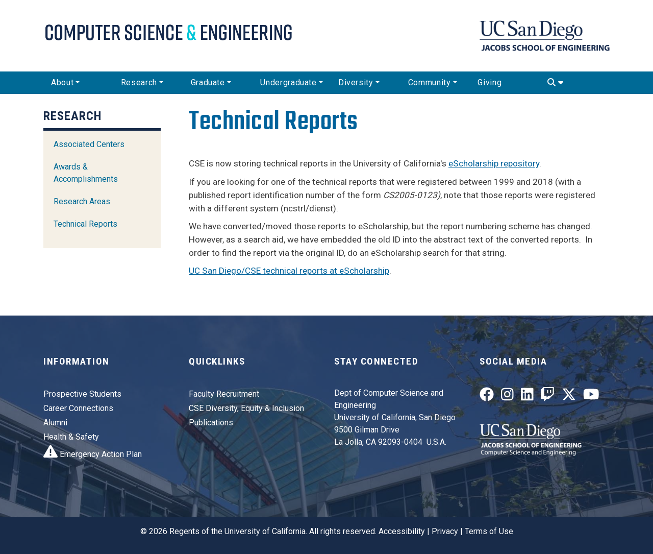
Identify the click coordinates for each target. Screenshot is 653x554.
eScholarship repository (493, 163)
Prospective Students (82, 394)
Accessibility (402, 531)
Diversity (355, 82)
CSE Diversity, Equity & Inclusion (246, 408)
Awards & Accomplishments (86, 173)
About (62, 82)
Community (429, 82)
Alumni (55, 422)
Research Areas (82, 201)
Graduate (208, 82)
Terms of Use (489, 531)
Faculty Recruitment (224, 394)
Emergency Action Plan (92, 454)
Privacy (445, 531)
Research (139, 82)
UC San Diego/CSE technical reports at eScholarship (289, 271)
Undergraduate (288, 82)
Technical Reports (85, 224)
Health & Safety (71, 437)
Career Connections (78, 408)
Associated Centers (89, 144)
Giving (489, 82)
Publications (211, 422)
